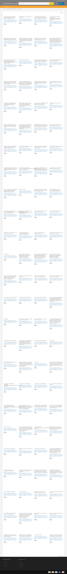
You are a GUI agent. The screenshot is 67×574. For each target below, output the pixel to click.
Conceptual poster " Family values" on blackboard (25, 17)
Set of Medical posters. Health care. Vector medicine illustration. (10, 514)
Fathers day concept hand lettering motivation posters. (56, 514)
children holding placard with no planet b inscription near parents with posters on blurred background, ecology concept (10, 169)
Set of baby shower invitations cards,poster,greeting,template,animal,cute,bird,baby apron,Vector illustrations (28, 168)
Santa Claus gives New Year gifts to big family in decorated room (56, 125)
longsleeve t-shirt (10, 21)
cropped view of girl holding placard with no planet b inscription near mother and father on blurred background (10, 104)
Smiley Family (6, 254)
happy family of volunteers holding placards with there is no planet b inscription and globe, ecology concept (10, 39)
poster (5, 19)
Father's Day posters (22, 491)
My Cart (63, 0)
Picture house (52, 340)
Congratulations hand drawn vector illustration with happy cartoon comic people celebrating (10, 535)
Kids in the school (22, 189)
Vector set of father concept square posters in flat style (40, 319)
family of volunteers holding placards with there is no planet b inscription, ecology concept (40, 147)
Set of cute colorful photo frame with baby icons (56, 384)
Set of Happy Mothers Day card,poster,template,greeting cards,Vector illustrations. (24, 233)
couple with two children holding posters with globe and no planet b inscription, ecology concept (10, 17)
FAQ (20, 561)
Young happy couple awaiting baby (25, 297)
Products (5, 566)
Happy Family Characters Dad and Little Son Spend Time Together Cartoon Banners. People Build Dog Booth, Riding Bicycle (56, 428)
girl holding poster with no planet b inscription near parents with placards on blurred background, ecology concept (40, 82)
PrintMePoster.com (10, 3)
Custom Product (7, 6)
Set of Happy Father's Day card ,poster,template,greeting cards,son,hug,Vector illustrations (55, 190)
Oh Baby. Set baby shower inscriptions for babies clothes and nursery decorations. (25, 471)
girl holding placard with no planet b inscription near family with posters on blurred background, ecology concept (41, 125)
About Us (21, 563)
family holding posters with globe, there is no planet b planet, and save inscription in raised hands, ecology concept (10, 126)
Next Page (61, 12)
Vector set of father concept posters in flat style (26, 449)
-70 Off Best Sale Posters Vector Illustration (55, 103)
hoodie (12, 20)
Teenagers (36, 362)
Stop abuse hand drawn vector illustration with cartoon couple (39, 492)
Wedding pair (6, 318)
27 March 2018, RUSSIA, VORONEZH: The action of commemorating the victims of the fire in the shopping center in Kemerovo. (56, 406)
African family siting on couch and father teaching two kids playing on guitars (56, 82)
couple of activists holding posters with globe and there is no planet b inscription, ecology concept (41, 103)
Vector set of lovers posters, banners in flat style (25, 276)
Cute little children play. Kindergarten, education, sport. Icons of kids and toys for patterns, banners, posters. (40, 406)
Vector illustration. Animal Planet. (9, 491)
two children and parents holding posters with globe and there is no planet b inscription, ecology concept (40, 17)
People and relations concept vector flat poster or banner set (10, 362)
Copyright (21, 566)
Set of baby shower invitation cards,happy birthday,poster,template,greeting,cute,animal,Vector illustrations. (13, 385)
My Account (6, 561)
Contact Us (21, 567)
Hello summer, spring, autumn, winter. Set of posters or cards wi (25, 147)
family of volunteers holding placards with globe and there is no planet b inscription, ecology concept (10, 147)
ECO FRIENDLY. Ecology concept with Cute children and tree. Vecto (56, 147)
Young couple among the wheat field (10, 297)
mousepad (8, 19)
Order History (6, 563)
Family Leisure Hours (38, 534)
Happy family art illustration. (24, 59)
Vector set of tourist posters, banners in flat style (56, 492)
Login (59, 0)
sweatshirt (15, 20)
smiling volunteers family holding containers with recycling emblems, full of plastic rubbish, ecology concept (41, 60)
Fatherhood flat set (7, 426)
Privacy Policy (22, 564)
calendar (5, 20)
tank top (5, 21)
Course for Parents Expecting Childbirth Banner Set (39, 233)
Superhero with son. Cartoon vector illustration (40, 514)
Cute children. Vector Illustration (24, 383)
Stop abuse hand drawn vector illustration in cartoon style (9, 470)
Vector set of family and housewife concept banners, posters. (40, 211)
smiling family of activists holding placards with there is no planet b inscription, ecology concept (40, 39)
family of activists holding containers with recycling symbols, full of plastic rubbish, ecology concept (40, 190)
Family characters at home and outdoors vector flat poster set (39, 276)
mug (11, 19)
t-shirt (14, 19)
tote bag (8, 20)
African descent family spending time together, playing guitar (56, 60)
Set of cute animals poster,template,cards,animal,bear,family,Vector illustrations (42, 427)
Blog (4, 564)
